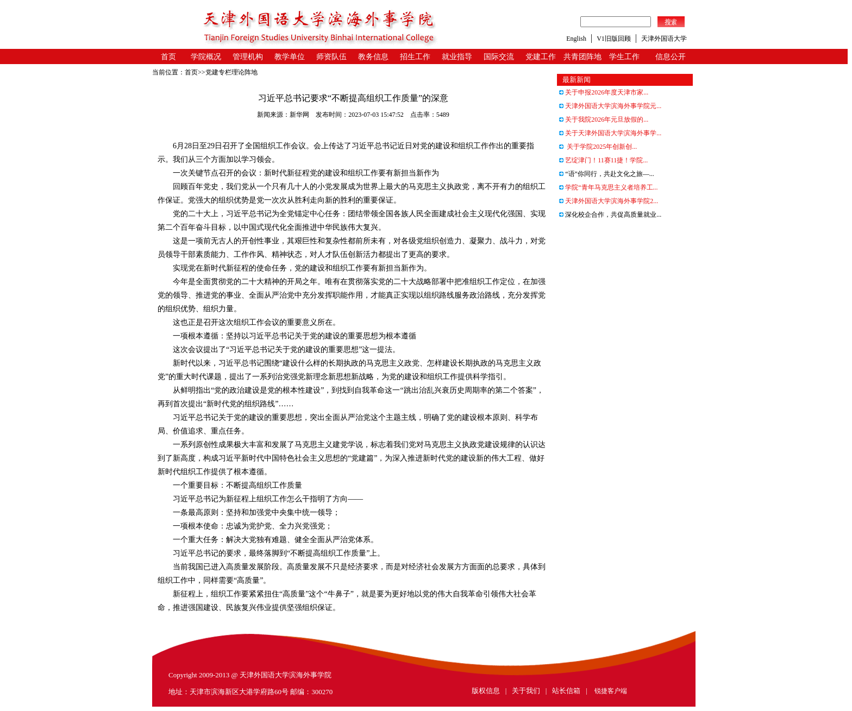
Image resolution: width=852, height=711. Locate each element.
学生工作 (624, 57)
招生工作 (415, 57)
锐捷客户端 (610, 691)
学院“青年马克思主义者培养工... (608, 187)
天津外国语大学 (664, 38)
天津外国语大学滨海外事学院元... (610, 106)
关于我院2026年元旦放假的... (603, 119)
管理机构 (248, 57)
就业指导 (457, 57)
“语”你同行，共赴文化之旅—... (606, 174)
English (576, 38)
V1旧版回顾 (614, 38)
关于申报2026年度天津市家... (603, 92)
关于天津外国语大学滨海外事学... (610, 133)
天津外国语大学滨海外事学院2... (608, 201)
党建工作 (540, 57)
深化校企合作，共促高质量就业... (610, 214)
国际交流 (499, 57)
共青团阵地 (582, 57)
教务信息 (373, 57)
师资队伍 (331, 57)
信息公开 (670, 57)
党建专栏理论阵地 (231, 72)
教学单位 (289, 57)
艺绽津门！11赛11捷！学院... (603, 160)
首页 (168, 57)
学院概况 (206, 57)
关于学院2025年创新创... (598, 146)
